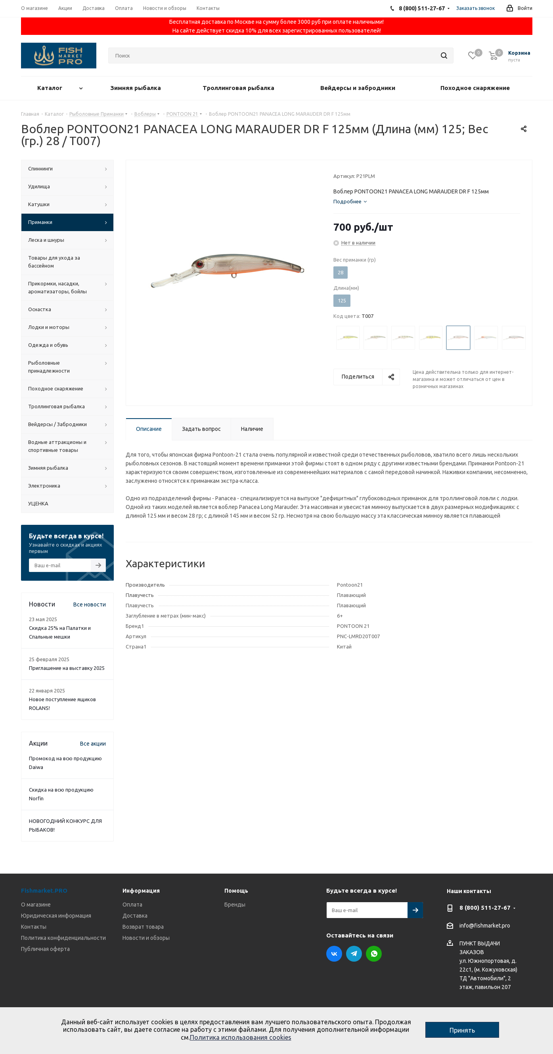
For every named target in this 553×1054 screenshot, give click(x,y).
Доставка (134, 915)
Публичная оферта (45, 949)
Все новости (89, 604)
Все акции (93, 743)
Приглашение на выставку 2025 (67, 668)
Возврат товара (143, 927)
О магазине (36, 904)
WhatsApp (374, 954)
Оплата (132, 904)
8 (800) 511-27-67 (485, 907)
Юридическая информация (56, 915)
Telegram (354, 954)
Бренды (234, 904)
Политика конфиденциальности (63, 938)
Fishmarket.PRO (44, 890)
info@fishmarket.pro (484, 926)
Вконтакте (334, 954)
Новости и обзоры (146, 938)
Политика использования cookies (240, 1037)
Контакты (33, 927)
